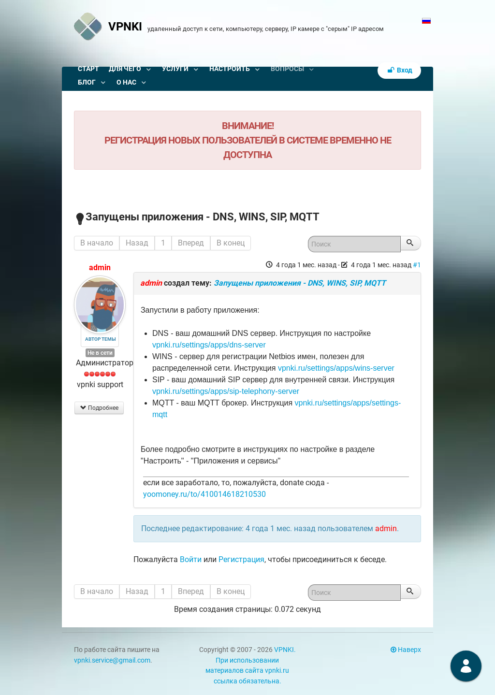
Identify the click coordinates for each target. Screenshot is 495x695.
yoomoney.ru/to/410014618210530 (204, 494)
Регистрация (241, 559)
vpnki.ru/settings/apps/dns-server (209, 345)
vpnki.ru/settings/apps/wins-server (336, 368)
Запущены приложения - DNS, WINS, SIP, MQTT (300, 283)
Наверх (406, 650)
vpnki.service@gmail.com (112, 660)
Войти (191, 559)
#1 (417, 265)
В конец (231, 242)
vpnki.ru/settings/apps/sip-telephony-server (225, 391)
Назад (137, 242)
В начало (96, 242)
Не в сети (100, 352)
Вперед (191, 242)
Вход (399, 70)
